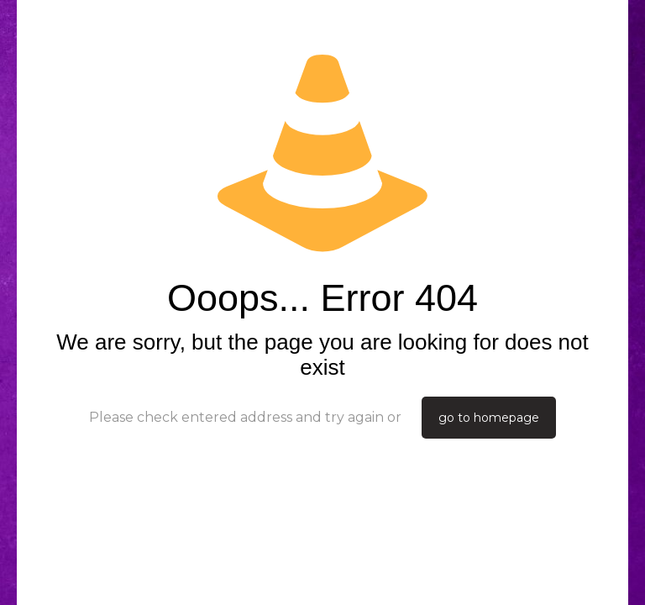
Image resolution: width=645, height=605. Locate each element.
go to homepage (488, 417)
